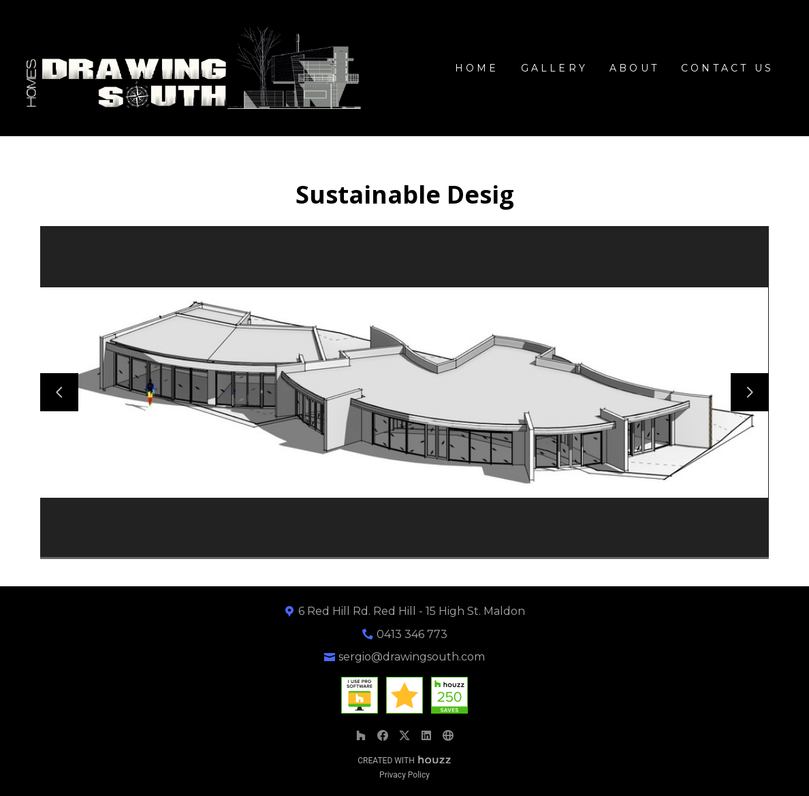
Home (477, 68)
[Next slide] (750, 392)
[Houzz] (361, 735)
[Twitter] (404, 735)
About (634, 68)
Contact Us (727, 68)
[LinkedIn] (426, 735)
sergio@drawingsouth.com (411, 656)
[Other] (448, 735)
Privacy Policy (404, 775)
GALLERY (554, 68)
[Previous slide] (59, 392)
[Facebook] (383, 735)
